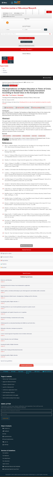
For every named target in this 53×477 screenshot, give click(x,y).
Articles (16, 7)
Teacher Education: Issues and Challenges (9, 339)
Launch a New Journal (8, 387)
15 (3, 214)
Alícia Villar (5, 95)
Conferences (39, 7)
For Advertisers (6, 458)
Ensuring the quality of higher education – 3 (10, 301)
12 (3, 198)
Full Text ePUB (36, 107)
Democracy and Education (6, 280)
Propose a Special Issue (8, 384)
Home (3, 7)
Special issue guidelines (6, 361)
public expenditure (7, 135)
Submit (49, 11)
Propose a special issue (26, 42)
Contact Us (6, 428)
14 (3, 207)
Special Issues (24, 7)
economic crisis (41, 135)
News (46, 7)
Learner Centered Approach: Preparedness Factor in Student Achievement (16, 333)
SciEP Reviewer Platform (9, 392)
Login (35, 11)
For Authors (5, 453)
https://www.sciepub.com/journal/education (14, 14)
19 (3, 236)
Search (29, 11)
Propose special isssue (26, 365)
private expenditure (17, 135)
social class (34, 135)
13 (3, 203)
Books (32, 7)
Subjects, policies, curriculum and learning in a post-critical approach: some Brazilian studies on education (23, 290)
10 (3, 188)
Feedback (6, 431)
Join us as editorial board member (26, 45)
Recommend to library (7, 257)
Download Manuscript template (11, 466)
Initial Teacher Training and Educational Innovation (12, 349)
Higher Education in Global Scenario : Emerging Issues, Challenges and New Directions (19, 296)
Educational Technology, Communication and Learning (12, 317)
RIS (3, 68)
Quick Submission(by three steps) (11, 398)
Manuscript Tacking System (9, 379)
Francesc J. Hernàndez (18, 95)
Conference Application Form (10, 389)
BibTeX (4, 70)
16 (3, 220)
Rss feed (3, 267)
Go (45, 29)
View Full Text (9, 107)
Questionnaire (7, 436)
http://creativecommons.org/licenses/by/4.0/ (29, 139)
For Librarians (6, 461)
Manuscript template (26, 245)
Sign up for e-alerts (6, 253)
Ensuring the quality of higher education (9, 355)
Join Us (5, 442)
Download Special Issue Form (11, 469)
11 (3, 193)
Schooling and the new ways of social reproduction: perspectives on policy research (18, 306)
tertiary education (26, 135)
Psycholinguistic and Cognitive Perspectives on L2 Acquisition (13, 312)
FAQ (4, 433)
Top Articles (4, 260)
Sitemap (5, 444)
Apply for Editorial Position (9, 381)
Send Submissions (8, 439)
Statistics (4, 264)
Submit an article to (26, 38)
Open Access (6, 463)
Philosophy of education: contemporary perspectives (11, 328)
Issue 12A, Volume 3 (26, 49)
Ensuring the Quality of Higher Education (9, 344)
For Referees (6, 455)
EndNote (5, 72)
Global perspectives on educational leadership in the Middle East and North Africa (18, 323)
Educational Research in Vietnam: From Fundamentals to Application (15, 285)
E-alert (42, 11)
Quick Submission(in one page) (10, 395)
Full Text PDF (20, 107)
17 (3, 226)
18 (3, 233)
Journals (10, 7)
